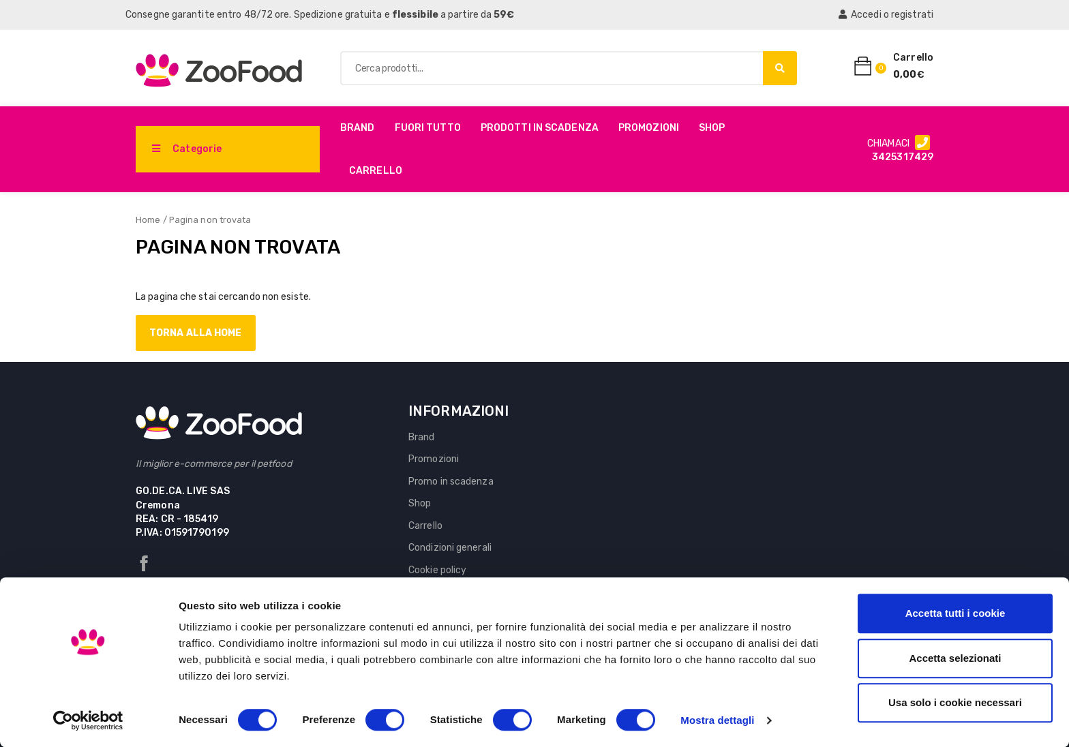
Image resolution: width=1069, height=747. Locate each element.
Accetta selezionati (955, 658)
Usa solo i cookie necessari (955, 702)
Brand (357, 128)
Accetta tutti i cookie (955, 613)
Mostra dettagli (717, 720)
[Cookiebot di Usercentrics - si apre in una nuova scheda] (88, 720)
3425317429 (902, 157)
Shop (712, 128)
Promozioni (648, 128)
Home (148, 220)
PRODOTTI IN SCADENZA (540, 128)
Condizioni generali (450, 547)
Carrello (375, 171)
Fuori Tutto (428, 128)
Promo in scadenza (451, 481)
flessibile (415, 14)
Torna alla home (195, 333)
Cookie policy (437, 570)
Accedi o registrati (886, 14)
